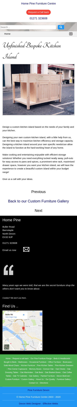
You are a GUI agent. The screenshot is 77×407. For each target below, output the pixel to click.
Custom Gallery (27, 379)
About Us (39, 379)
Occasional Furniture (37, 362)
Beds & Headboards (61, 358)
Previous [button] (38, 192)
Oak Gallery (34, 376)
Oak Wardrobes (26, 372)
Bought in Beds (10, 362)
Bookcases (67, 362)
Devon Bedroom (63, 376)
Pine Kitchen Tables (45, 365)
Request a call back (20, 358)
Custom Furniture (12, 379)
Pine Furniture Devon (38, 390)
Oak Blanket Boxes (53, 372)
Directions (44, 383)
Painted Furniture (48, 376)
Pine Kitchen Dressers (64, 365)
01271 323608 (38, 18)
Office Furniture (54, 362)
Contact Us (33, 383)
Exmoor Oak (48, 369)
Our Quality (50, 379)
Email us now (15, 250)
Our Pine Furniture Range (41, 358)
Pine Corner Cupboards (17, 369)
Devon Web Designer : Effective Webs (38, 403)
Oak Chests (60, 369)
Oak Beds (39, 372)
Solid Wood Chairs (11, 365)
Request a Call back (38, 12)
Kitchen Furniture (28, 365)
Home (7, 33)
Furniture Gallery (63, 379)
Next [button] (38, 210)
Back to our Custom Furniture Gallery (38, 201)
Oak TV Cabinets (20, 376)
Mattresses (22, 362)
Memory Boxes (35, 369)
